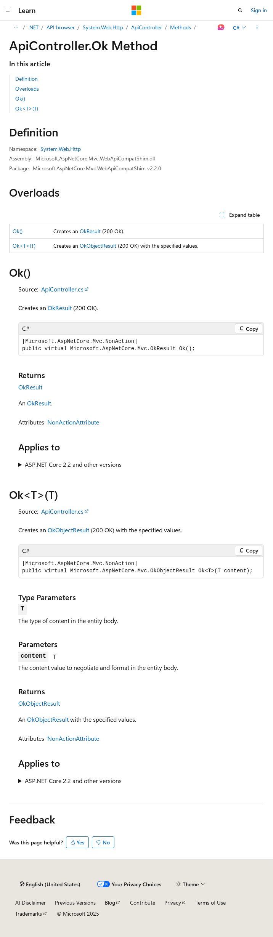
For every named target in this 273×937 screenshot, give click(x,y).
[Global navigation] (7, 10)
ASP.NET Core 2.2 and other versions (73, 464)
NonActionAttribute (73, 422)
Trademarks (28, 913)
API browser (61, 27)
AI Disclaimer (30, 902)
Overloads (27, 88)
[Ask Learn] (221, 27)
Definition (26, 78)
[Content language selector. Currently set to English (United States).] (50, 884)
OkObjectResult (98, 245)
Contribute (142, 902)
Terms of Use (211, 902)
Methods (180, 27)
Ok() (20, 98)
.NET (33, 27)
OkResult (90, 231)
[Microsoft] (136, 10)
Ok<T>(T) (26, 108)
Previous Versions (75, 902)
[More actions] (257, 27)
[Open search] (240, 10)
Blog (110, 902)
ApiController (146, 27)
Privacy (172, 902)
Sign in (259, 10)
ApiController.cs (62, 289)
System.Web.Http (103, 27)
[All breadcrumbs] (15, 27)
